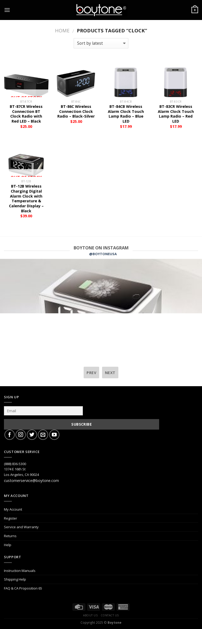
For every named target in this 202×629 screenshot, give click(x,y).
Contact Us (110, 615)
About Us (90, 615)
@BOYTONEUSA (103, 253)
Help (7, 544)
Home (62, 30)
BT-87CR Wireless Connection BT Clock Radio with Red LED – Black (26, 114)
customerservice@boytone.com (31, 480)
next (110, 372)
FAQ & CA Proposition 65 (23, 588)
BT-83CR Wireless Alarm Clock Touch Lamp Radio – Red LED (176, 114)
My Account (13, 509)
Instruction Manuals (20, 570)
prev (91, 372)
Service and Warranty (21, 527)
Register (10, 518)
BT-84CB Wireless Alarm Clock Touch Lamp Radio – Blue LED (126, 114)
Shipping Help (15, 579)
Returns (10, 536)
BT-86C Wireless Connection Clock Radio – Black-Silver (76, 111)
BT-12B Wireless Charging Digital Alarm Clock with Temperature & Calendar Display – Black (26, 198)
